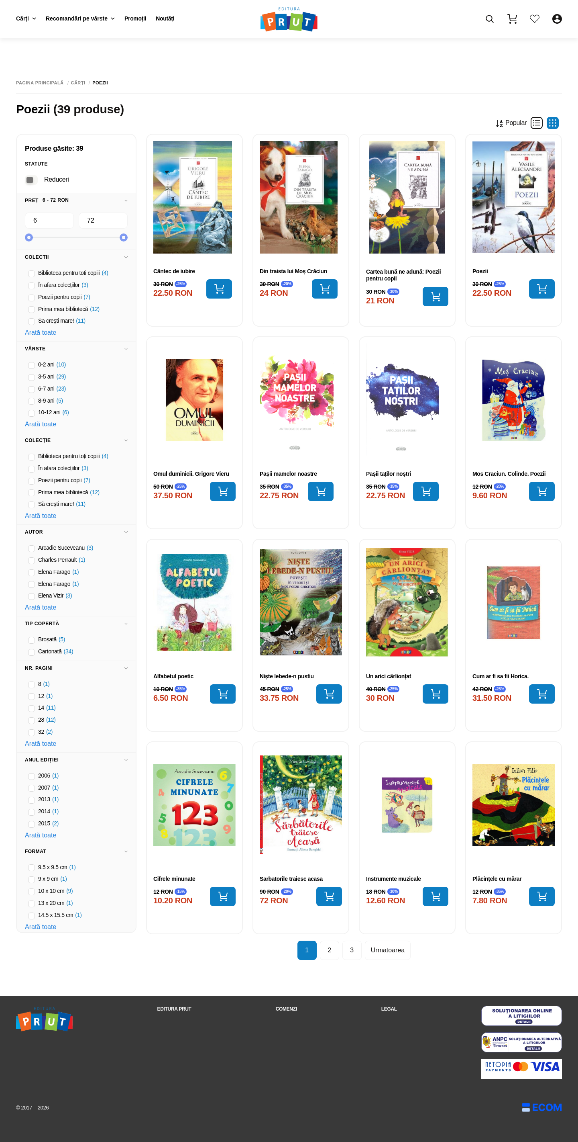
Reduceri (56, 179)
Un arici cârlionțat (388, 676)
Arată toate (40, 332)
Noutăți (165, 18)
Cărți (26, 18)
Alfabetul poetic (173, 676)
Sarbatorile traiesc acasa (291, 879)
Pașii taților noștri (388, 474)
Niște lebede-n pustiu (287, 676)
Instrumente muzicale (393, 879)
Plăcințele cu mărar (496, 879)
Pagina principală (40, 83)
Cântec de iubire (174, 271)
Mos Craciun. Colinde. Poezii (508, 474)
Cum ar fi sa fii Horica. (500, 676)
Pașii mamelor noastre (288, 474)
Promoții (135, 18)
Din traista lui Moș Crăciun (293, 271)
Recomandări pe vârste (80, 18)
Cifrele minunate (174, 879)
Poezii (480, 271)
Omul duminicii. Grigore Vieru (191, 474)
